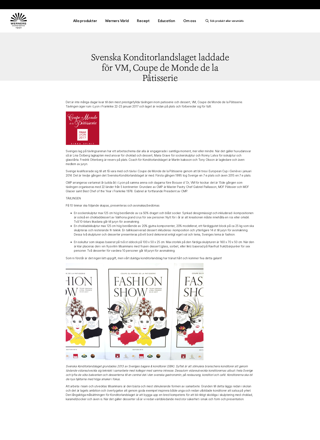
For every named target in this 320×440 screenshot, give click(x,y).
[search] (225, 21)
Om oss (189, 20)
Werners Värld (117, 20)
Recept (143, 20)
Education (166, 20)
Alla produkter (85, 20)
